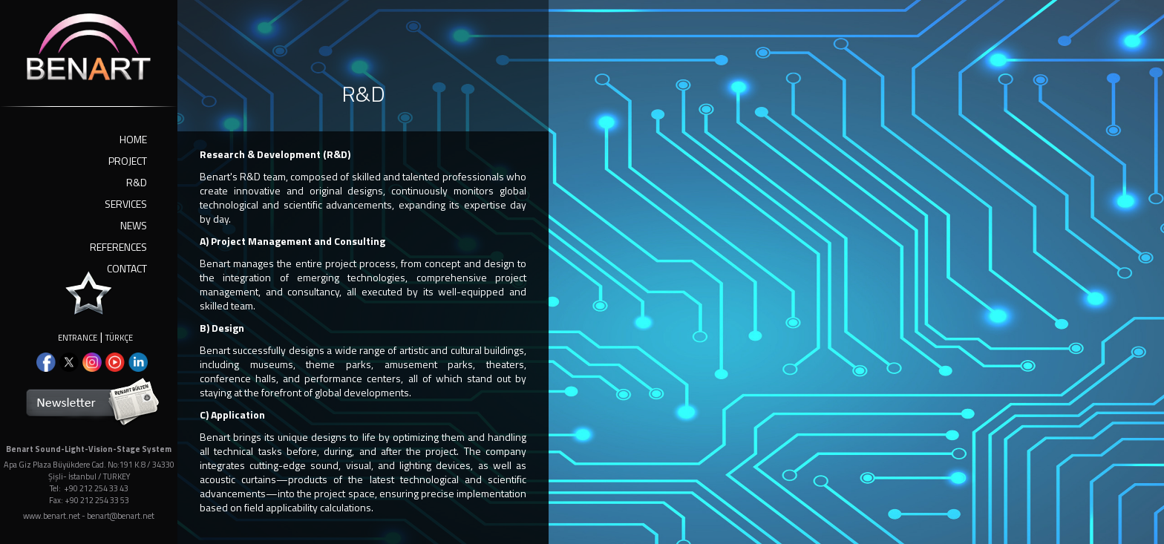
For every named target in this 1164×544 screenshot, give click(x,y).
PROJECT (127, 160)
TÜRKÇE (119, 338)
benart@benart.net (120, 516)
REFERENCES (118, 247)
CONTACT (127, 268)
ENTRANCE (77, 338)
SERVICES (126, 204)
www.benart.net (51, 516)
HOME (133, 139)
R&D (136, 182)
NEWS (133, 225)
